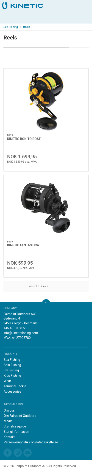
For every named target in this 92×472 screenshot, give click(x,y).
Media (8, 421)
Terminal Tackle (15, 386)
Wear (7, 381)
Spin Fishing (12, 365)
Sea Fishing (10, 27)
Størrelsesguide (15, 426)
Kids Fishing (12, 375)
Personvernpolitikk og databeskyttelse (31, 442)
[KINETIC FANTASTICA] (46, 207)
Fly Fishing (11, 370)
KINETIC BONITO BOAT (24, 139)
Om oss (9, 410)
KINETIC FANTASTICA (23, 245)
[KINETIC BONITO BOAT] (46, 101)
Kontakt (9, 437)
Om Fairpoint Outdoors (20, 416)
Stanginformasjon (16, 431)
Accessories (12, 391)
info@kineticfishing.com (20, 333)
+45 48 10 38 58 (15, 328)
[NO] (22, 6)
